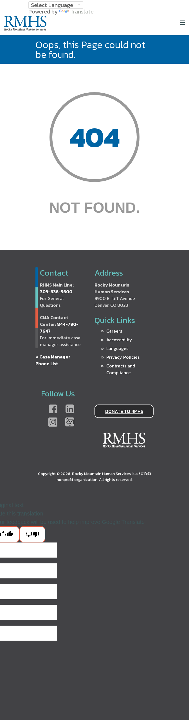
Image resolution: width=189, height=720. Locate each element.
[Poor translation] (32, 534)
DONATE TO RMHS (124, 411)
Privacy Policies (123, 357)
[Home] (25, 29)
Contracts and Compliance (120, 369)
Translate (76, 11)
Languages (117, 348)
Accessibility (119, 339)
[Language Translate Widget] (55, 5)
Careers (114, 331)
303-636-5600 (56, 291)
